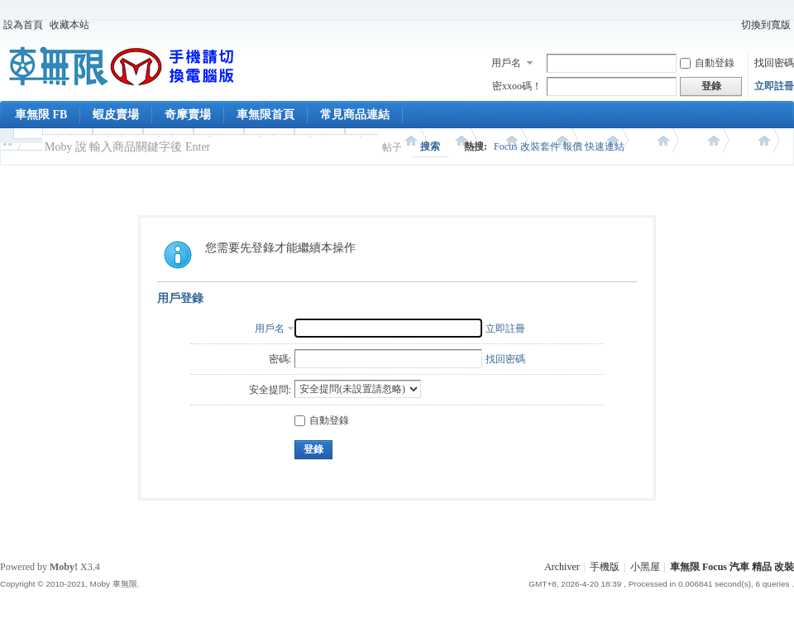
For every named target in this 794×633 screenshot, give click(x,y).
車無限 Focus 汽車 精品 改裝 (732, 567)
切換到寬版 (766, 25)
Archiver (562, 567)
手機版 (604, 567)
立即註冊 (774, 86)
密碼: (280, 359)
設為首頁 (23, 25)
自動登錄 (707, 63)
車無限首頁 (265, 114)
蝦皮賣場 (116, 114)
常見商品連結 (355, 114)
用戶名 (506, 63)
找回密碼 (774, 63)
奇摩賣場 (188, 114)
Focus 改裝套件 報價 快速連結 (559, 146)
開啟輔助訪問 (730, 25)
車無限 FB (41, 114)
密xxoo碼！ (517, 86)
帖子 (392, 147)
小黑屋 (645, 567)
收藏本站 (69, 25)
